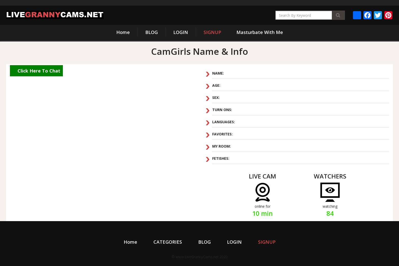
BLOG (151, 32)
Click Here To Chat (39, 71)
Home (123, 32)
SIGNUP (212, 32)
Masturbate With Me (259, 32)
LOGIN (180, 32)
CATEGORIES (167, 242)
